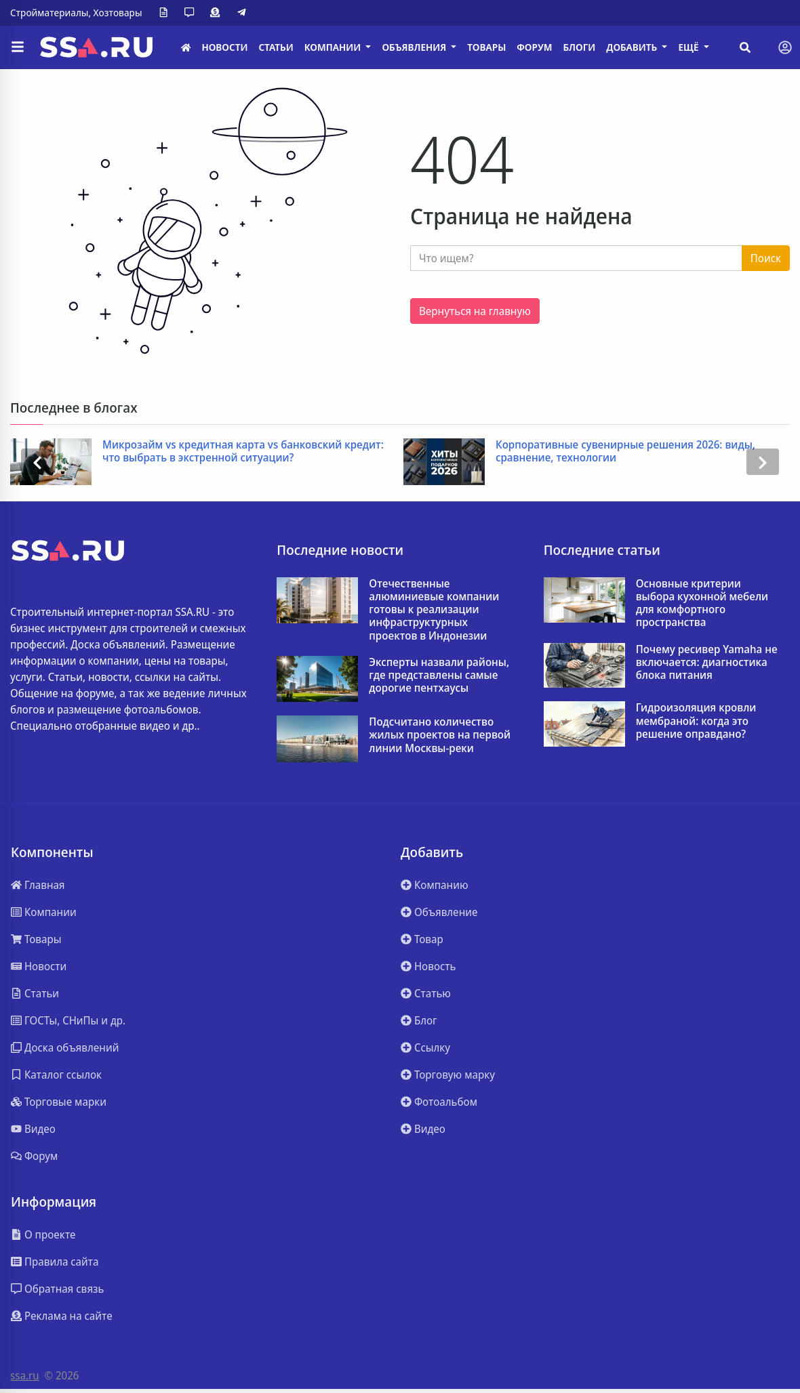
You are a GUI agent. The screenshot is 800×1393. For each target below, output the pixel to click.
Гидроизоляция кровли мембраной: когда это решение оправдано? (696, 721)
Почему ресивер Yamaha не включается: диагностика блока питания (707, 662)
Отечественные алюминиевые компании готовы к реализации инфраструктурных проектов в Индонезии (434, 609)
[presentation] (37, 461)
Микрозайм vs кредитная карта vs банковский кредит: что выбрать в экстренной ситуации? (243, 451)
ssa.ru (24, 1375)
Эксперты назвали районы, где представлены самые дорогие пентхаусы (439, 675)
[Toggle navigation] (785, 47)
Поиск (766, 258)
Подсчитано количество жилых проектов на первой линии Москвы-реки (440, 735)
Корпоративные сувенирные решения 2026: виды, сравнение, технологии (625, 451)
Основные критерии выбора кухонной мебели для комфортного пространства (702, 603)
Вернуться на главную (475, 311)
